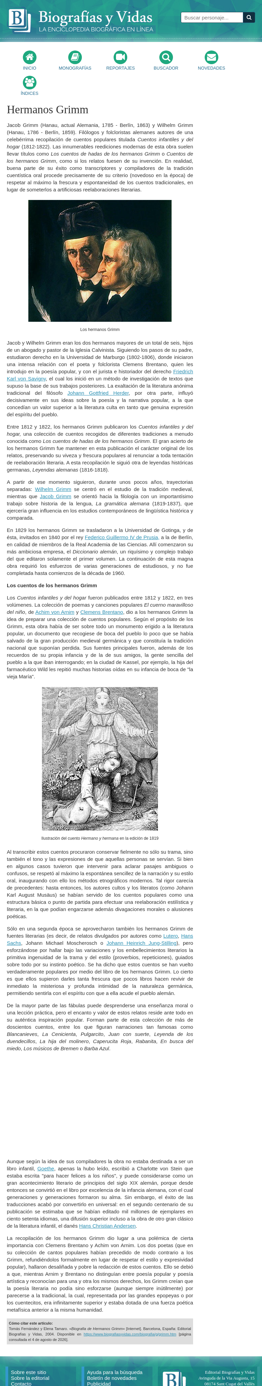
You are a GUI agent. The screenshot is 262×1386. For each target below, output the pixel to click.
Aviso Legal (100, 1364)
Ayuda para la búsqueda (114, 1347)
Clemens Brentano (102, 587)
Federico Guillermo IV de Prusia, (122, 512)
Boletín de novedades (111, 1353)
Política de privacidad (111, 1370)
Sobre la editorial (30, 1353)
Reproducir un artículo (36, 1364)
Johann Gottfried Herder (98, 368)
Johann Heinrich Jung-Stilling (141, 918)
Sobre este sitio (28, 1347)
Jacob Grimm (55, 471)
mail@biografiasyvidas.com (230, 1370)
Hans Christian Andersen (107, 1200)
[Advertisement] (100, 1079)
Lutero (170, 910)
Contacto (21, 1358)
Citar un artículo (29, 1370)
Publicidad (99, 1358)
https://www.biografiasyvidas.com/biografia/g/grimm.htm (130, 1309)
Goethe (45, 1143)
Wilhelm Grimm (53, 464)
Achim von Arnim (54, 587)
